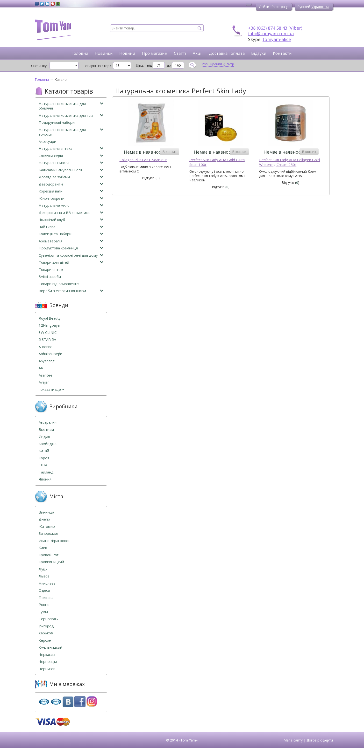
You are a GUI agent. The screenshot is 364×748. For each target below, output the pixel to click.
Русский (303, 6)
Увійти (263, 6)
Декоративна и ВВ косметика (71, 212)
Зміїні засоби (50, 276)
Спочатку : (39, 65)
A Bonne (45, 346)
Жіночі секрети (71, 198)
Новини (127, 53)
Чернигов (47, 668)
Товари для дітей (71, 262)
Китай (44, 450)
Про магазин (154, 53)
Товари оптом (51, 269)
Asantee (45, 375)
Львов (44, 576)
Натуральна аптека (71, 148)
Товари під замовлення (59, 283)
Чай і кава (71, 227)
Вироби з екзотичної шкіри (71, 290)
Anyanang (47, 361)
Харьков (46, 633)
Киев (43, 547)
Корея (44, 458)
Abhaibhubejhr (50, 353)
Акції (197, 53)
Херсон (45, 640)
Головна (79, 53)
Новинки (104, 53)
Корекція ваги (71, 191)
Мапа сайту (293, 740)
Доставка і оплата (227, 53)
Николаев (47, 583)
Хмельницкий (50, 647)
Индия (44, 436)
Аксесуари (47, 141)
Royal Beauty (50, 318)
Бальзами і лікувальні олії (71, 170)
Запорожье (48, 533)
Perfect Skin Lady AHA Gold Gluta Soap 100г (217, 162)
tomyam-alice (277, 39)
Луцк (43, 569)
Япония (45, 479)
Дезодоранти (71, 184)
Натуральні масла (71, 162)
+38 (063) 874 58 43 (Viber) (275, 28)
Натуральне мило (71, 205)
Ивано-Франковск (54, 540)
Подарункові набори (57, 122)
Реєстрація (280, 6)
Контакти (282, 53)
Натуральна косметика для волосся (71, 132)
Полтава (46, 597)
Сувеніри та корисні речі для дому (71, 255)
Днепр (44, 519)
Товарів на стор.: (97, 65)
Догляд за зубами (71, 177)
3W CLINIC (48, 332)
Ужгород (46, 626)
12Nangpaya (49, 325)
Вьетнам (46, 429)
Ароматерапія (71, 241)
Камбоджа (48, 443)
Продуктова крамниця (71, 248)
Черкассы (47, 654)
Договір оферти (320, 740)
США (43, 465)
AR (41, 368)
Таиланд (46, 472)
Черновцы (48, 661)
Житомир (47, 526)
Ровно (44, 604)
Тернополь (48, 619)
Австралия (48, 422)
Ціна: (140, 65)
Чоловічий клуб (71, 219)
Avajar (44, 382)
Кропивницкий (51, 562)
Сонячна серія (71, 155)
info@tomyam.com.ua (271, 33)
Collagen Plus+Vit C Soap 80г (143, 160)
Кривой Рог (48, 555)
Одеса (44, 590)
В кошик (169, 151)
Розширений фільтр (218, 64)
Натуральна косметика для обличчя (71, 106)
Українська (320, 6)
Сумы (43, 612)
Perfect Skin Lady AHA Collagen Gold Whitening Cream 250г (289, 162)
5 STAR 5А (47, 339)
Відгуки (258, 53)
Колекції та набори (71, 234)
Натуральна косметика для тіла (71, 115)
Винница (46, 512)
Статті (180, 53)
